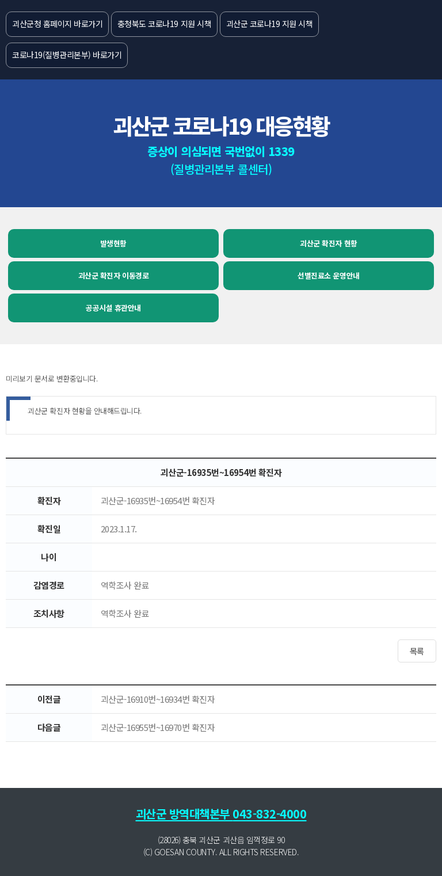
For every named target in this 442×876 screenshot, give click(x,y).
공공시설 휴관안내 (113, 307)
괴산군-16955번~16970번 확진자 (158, 727)
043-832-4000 (269, 813)
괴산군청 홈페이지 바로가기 (57, 23)
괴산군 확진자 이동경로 (113, 275)
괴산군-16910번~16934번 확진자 (158, 699)
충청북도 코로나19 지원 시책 (164, 23)
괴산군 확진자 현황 (328, 243)
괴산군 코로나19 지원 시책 (269, 23)
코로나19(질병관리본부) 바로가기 (66, 54)
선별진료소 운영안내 (328, 275)
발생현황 (113, 243)
